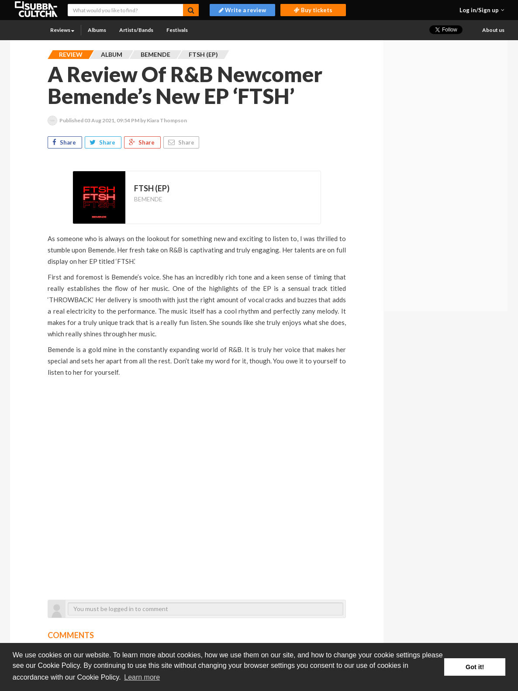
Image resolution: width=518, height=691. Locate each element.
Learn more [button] (142, 677)
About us (493, 30)
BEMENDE (148, 199)
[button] (482, 10)
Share (64, 142)
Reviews (62, 30)
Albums (97, 30)
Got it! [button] (475, 666)
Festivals (177, 30)
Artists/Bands (136, 30)
